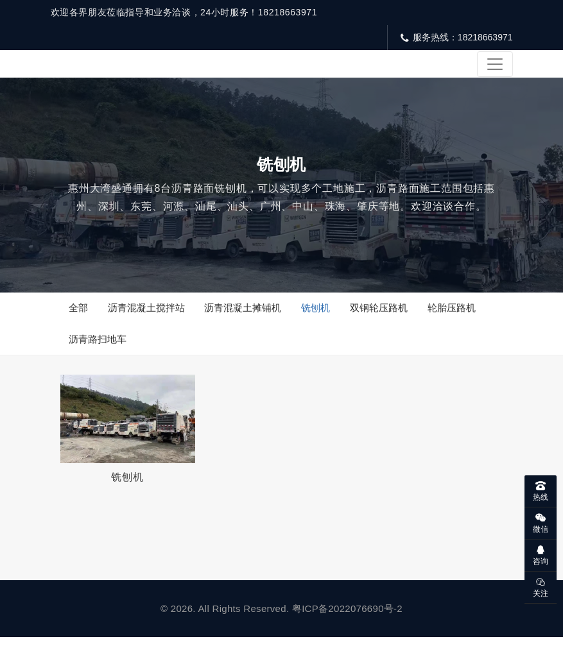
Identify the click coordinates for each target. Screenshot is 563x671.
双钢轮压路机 (388, 329)
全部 (79, 329)
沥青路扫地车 (99, 364)
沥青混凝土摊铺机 (247, 329)
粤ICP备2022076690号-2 (347, 642)
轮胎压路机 (462, 329)
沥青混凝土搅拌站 (148, 329)
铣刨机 (322, 329)
